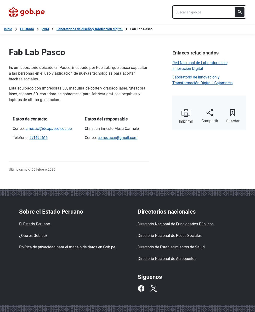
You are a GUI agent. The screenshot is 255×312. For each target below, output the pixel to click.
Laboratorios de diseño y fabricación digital (90, 29)
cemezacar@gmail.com (117, 137)
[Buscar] (239, 12)
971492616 (38, 137)
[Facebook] (141, 288)
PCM (45, 29)
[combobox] (209, 12)
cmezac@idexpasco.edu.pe (49, 128)
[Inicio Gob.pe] (8, 29)
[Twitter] (153, 288)
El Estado (27, 29)
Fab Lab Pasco (141, 29)
